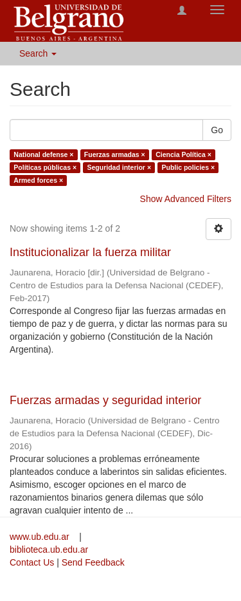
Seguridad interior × (119, 167)
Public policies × (188, 167)
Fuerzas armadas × (114, 154)
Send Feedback (93, 562)
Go (217, 130)
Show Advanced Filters (185, 199)
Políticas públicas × (44, 167)
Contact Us (32, 562)
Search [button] (38, 53)
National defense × (43, 154)
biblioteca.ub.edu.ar (49, 549)
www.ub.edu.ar (41, 537)
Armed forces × (38, 180)
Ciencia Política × (183, 154)
